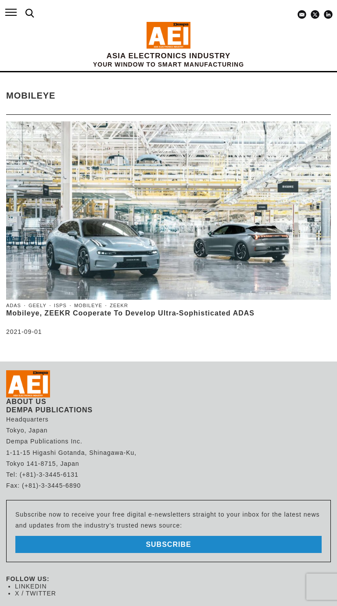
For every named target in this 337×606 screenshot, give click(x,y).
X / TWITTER (35, 593)
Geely (38, 305)
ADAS (13, 305)
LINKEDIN (31, 586)
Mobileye (88, 305)
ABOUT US (26, 401)
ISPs (60, 305)
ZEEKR (119, 305)
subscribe (168, 544)
